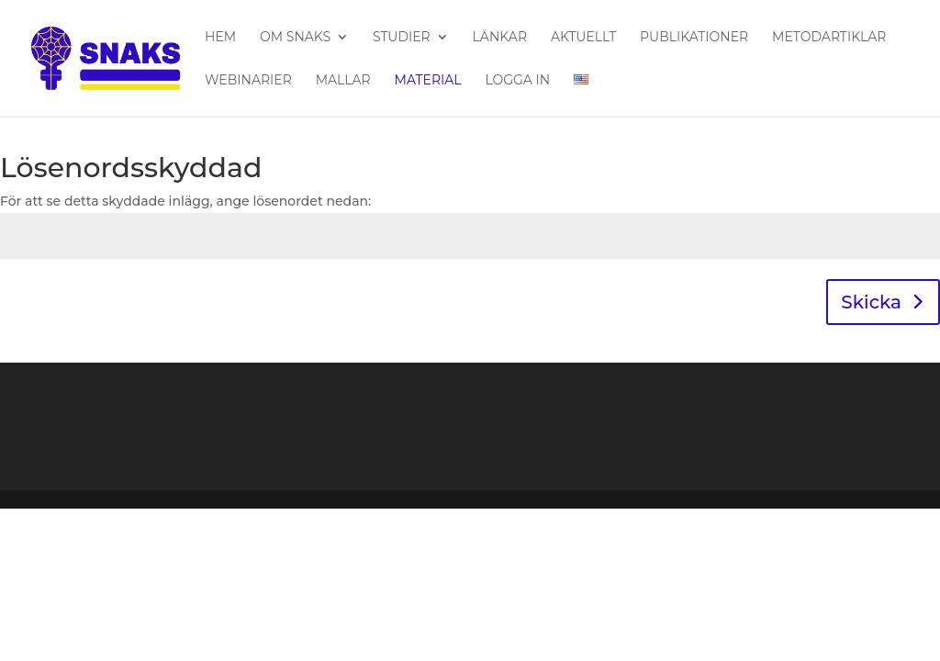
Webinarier (248, 80)
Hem (220, 37)
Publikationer (694, 37)
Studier (402, 37)
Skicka (871, 302)
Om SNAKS (295, 37)
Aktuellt (583, 37)
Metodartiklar (829, 37)
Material (428, 80)
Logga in (517, 80)
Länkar (500, 37)
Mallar (343, 80)
